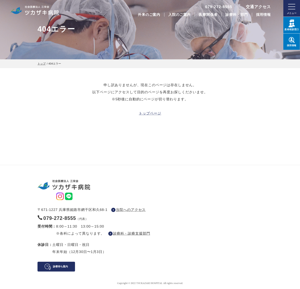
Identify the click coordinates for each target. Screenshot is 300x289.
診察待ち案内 (60, 266)
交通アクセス (258, 7)
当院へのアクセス (131, 210)
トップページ (150, 113)
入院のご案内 (179, 15)
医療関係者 (208, 15)
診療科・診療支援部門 (131, 233)
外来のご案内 (149, 15)
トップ (42, 63)
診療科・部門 (236, 15)
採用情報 (263, 15)
